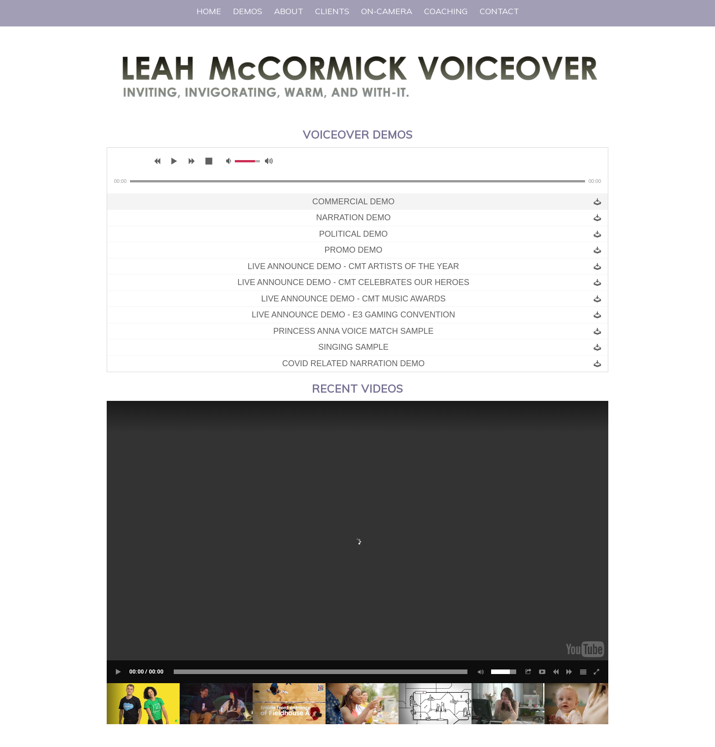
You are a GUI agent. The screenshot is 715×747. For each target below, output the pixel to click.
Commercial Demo (353, 201)
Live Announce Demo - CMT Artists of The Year (353, 266)
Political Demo (353, 234)
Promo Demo (353, 249)
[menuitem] (209, 11)
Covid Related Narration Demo (353, 363)
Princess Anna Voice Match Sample (353, 331)
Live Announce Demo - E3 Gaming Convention (353, 314)
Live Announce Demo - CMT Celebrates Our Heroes (353, 282)
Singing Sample (353, 347)
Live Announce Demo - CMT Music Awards (353, 298)
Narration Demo (353, 217)
